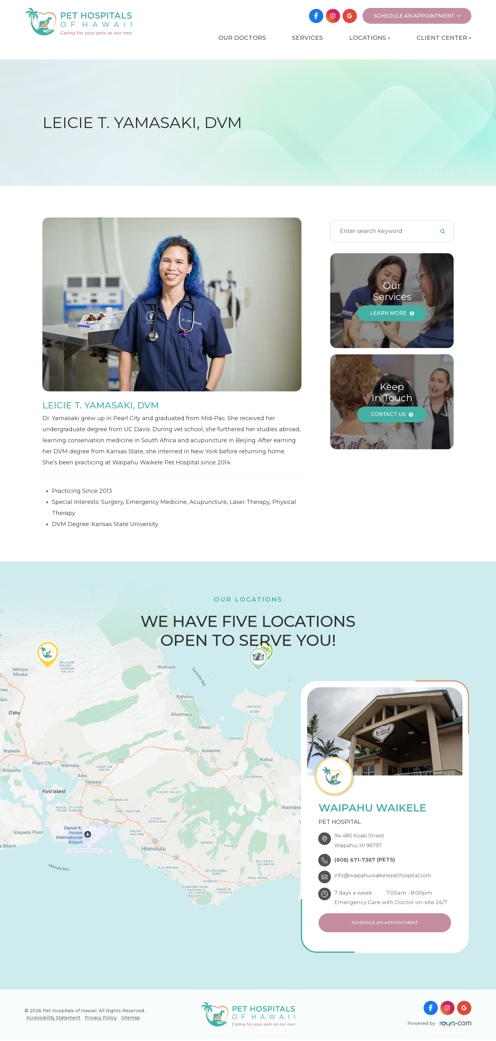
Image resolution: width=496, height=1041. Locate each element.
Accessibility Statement (53, 1019)
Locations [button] (369, 37)
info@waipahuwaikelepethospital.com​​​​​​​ (389, 874)
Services (307, 37)
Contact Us (388, 414)
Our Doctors (242, 37)
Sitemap (130, 1019)
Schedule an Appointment (385, 923)
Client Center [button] (444, 37)
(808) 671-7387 (356, 859)
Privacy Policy (101, 1019)
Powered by (439, 1025)
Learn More (388, 313)
